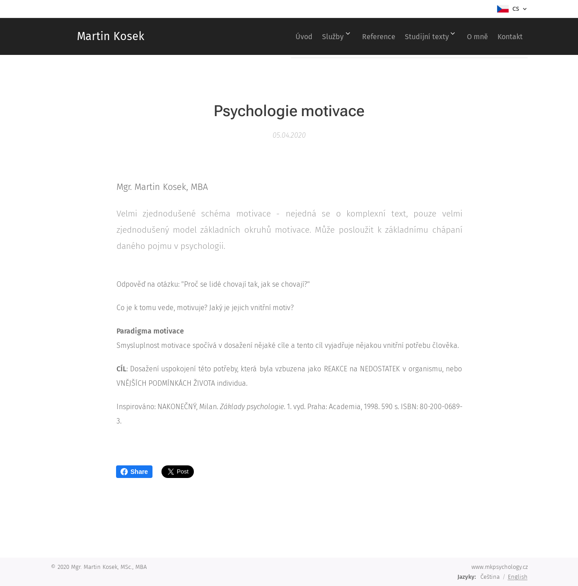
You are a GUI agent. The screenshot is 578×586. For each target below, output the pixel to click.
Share (134, 471)
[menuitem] (272, 36)
